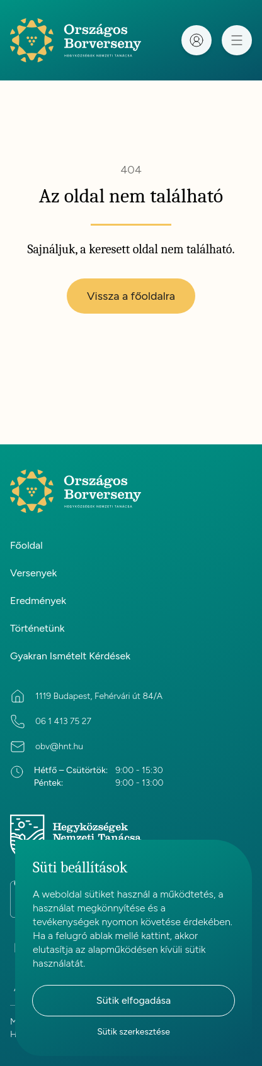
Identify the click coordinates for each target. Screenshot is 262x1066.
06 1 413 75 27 (63, 721)
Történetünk (37, 628)
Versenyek (33, 573)
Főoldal (26, 545)
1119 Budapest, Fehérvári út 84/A (98, 696)
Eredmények (38, 601)
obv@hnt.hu (59, 746)
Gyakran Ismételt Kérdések (70, 656)
